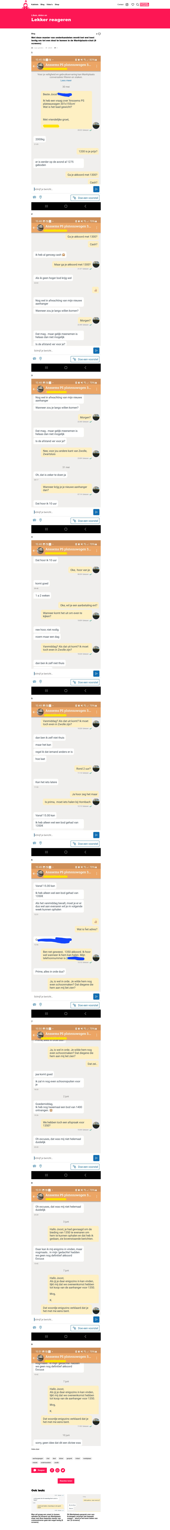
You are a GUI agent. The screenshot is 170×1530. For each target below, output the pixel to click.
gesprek (69, 1458)
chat (48, 1458)
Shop (57, 4)
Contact (120, 4)
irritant (78, 1458)
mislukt (35, 1462)
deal (54, 1458)
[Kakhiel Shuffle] (144, 4)
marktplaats (87, 1458)
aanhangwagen (38, 1458)
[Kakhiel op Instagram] (127, 4)
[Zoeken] (137, 4)
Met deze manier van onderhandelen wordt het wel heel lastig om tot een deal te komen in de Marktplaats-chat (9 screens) (63, 40)
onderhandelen (46, 1462)
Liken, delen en (39, 15)
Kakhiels (34, 4)
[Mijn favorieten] (132, 4)
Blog (42, 4)
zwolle (56, 1462)
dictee (61, 1458)
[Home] (25, 4)
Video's (50, 4)
